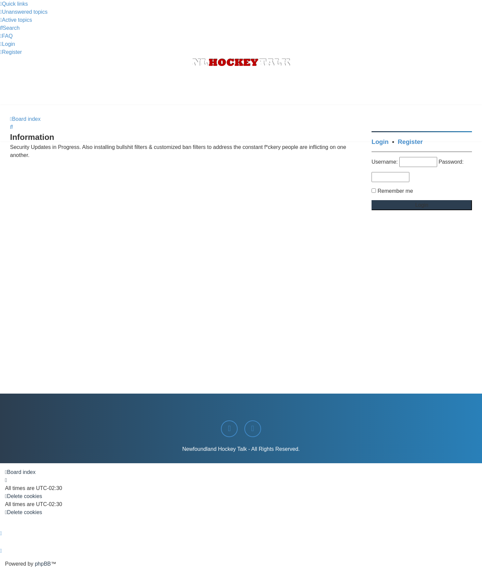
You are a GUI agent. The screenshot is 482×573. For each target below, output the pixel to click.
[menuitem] (24, 12)
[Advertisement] (241, 87)
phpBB (43, 564)
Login (380, 141)
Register (410, 141)
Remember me (395, 191)
